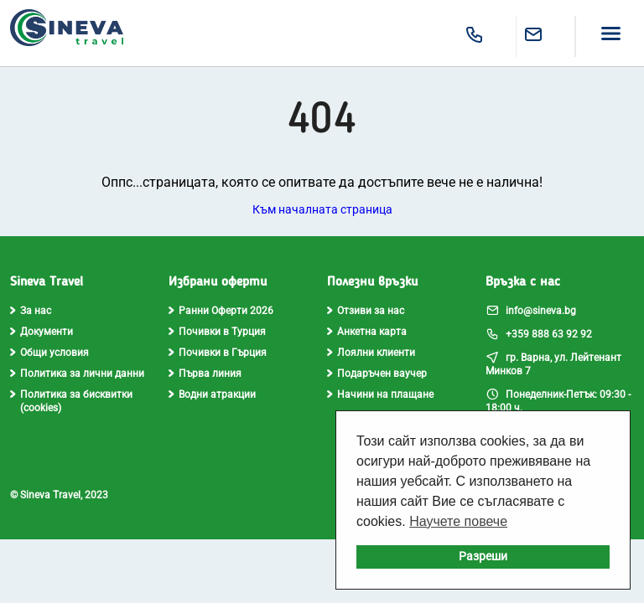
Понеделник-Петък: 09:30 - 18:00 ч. (558, 400)
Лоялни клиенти (371, 352)
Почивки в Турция (217, 332)
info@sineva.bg (531, 310)
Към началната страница (322, 209)
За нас (30, 311)
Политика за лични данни (77, 373)
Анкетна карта (367, 332)
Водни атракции (212, 394)
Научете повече (458, 521)
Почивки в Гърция (218, 352)
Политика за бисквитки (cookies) (71, 401)
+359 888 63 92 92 (539, 333)
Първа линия (205, 373)
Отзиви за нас (365, 311)
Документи (41, 332)
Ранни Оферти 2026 (221, 311)
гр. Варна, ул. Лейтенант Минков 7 (553, 363)
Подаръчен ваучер (377, 373)
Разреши (483, 556)
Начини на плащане (380, 394)
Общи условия (49, 352)
